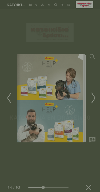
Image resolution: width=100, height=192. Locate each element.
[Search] (92, 57)
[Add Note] (92, 140)
